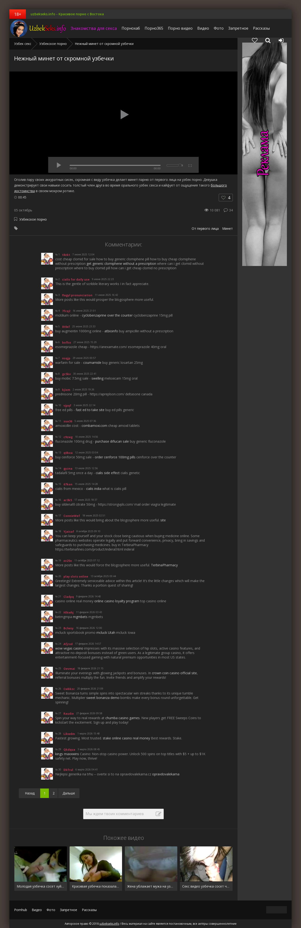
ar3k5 (67, 500)
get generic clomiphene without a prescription (121, 263)
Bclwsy (68, 628)
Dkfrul (68, 770)
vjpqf (67, 406)
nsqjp (66, 358)
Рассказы (261, 28)
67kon (67, 484)
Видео (203, 28)
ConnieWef (71, 516)
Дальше (69, 793)
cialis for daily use (76, 280)
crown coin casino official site (174, 673)
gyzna (67, 469)
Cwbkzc (69, 689)
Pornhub (20, 910)
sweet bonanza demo (102, 697)
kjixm (66, 390)
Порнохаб (131, 28)
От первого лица (205, 228)
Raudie (68, 714)
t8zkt (66, 255)
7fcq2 (66, 311)
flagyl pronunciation (77, 295)
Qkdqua (69, 750)
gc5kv (66, 374)
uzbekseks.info (38, 28)
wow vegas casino (69, 648)
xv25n (67, 561)
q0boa (68, 453)
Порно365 (154, 28)
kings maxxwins (67, 754)
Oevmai (69, 669)
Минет (227, 228)
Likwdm (69, 734)
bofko (66, 343)
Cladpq (68, 597)
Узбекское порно (33, 219)
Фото (219, 28)
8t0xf (66, 327)
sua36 (67, 421)
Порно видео (180, 28)
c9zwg (68, 437)
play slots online (75, 577)
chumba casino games (122, 718)
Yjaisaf (68, 532)
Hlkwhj (68, 613)
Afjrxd (68, 644)
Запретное (238, 28)
